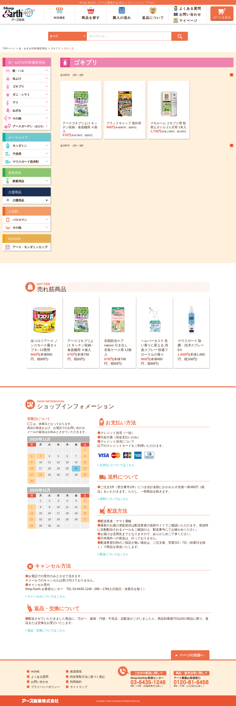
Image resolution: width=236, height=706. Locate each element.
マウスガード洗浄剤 (21, 161)
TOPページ (9, 48)
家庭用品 (14, 180)
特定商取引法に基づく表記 (87, 676)
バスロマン (15, 219)
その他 (12, 118)
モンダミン (15, 145)
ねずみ (12, 110)
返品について (153, 13)
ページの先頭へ (192, 655)
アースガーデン (24, 126)
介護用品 (14, 200)
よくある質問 (187, 8)
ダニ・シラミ (17, 94)
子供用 (12, 153)
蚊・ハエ (14, 70)
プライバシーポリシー (45, 686)
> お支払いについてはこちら (116, 465)
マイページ (185, 20)
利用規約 (76, 681)
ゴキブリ (55, 48)
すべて (54, 36)
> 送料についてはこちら (113, 498)
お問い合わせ (187, 14)
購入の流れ (122, 13)
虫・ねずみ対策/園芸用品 (32, 48)
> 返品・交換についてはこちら (45, 630)
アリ (11, 102)
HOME (59, 13)
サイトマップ (78, 686)
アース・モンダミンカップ (25, 246)
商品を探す (91, 13)
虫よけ (12, 78)
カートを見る (222, 13)
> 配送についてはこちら (113, 554)
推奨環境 (76, 671)
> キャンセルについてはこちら (45, 596)
